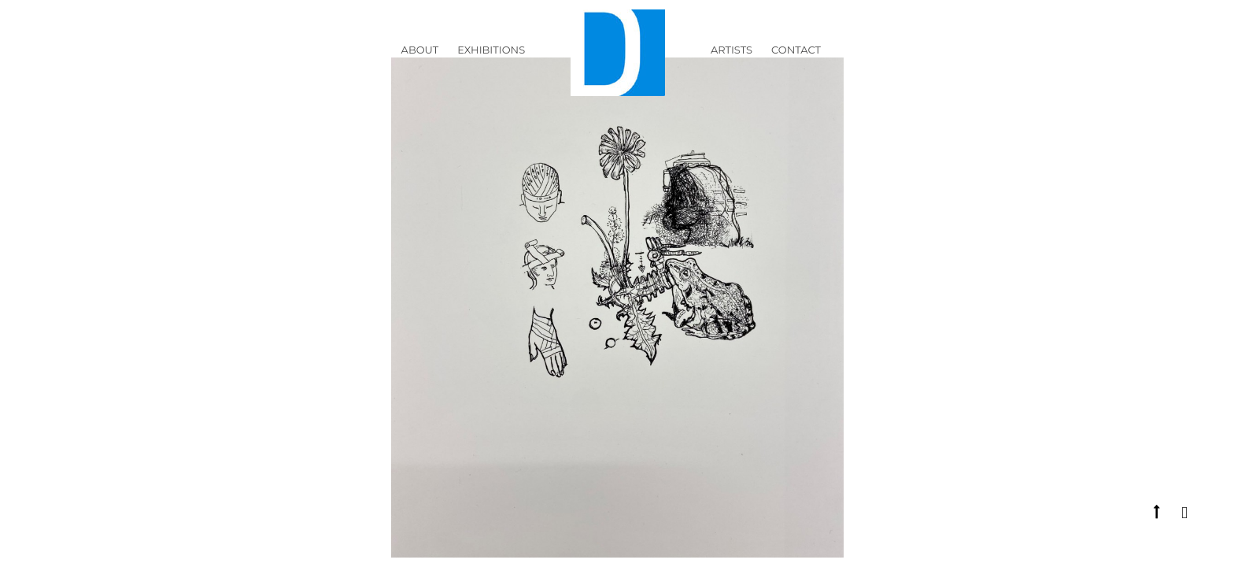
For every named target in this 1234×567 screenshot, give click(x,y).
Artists (731, 58)
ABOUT (420, 58)
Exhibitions (491, 58)
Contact (796, 58)
